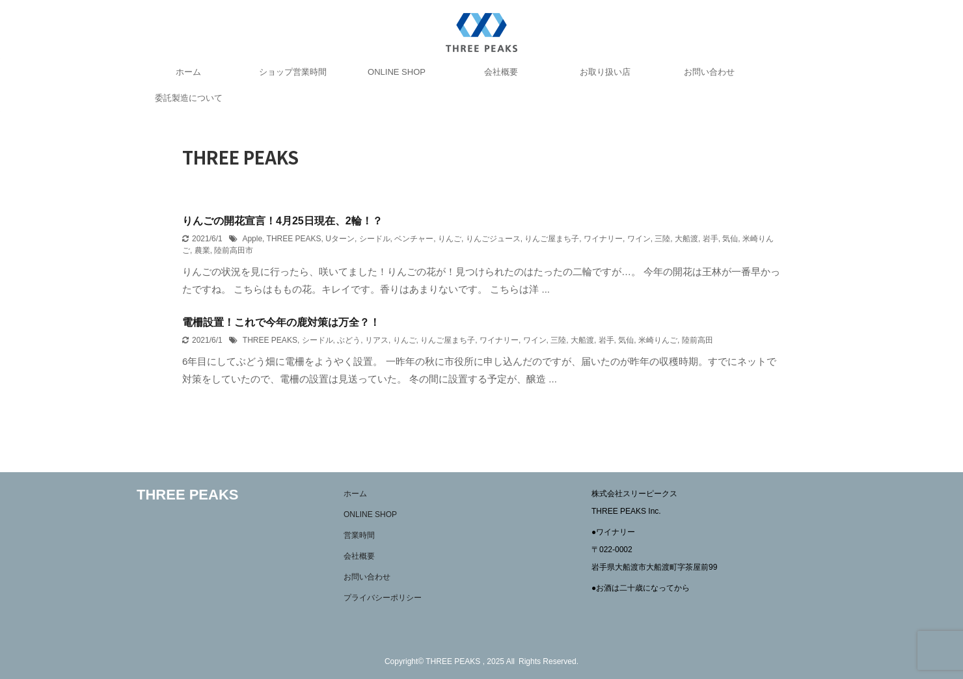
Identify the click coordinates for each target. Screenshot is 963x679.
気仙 (730, 238)
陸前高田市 (233, 250)
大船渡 (686, 238)
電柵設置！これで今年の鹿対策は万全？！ (281, 322)
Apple (252, 238)
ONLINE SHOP (397, 72)
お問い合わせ (709, 72)
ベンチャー (413, 238)
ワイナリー (603, 238)
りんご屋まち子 (551, 238)
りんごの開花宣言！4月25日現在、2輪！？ (282, 220)
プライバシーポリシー (383, 597)
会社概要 (501, 72)
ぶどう (348, 340)
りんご (449, 238)
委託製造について (189, 98)
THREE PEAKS (294, 238)
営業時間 (359, 535)
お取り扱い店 (605, 72)
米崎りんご (657, 340)
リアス (376, 340)
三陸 (662, 238)
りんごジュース (493, 238)
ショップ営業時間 (293, 72)
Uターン (340, 238)
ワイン (639, 238)
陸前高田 (697, 340)
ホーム (188, 72)
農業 (202, 250)
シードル (374, 238)
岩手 (710, 238)
